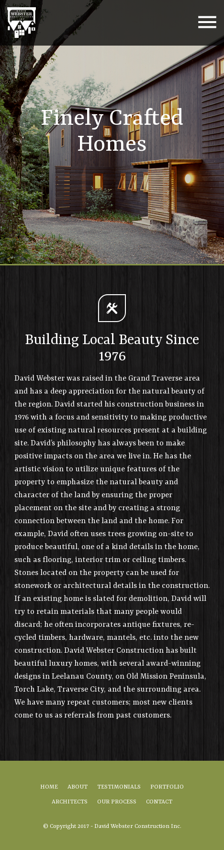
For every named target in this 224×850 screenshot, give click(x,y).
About (77, 787)
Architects (70, 802)
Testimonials (119, 787)
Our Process (116, 802)
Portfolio (167, 787)
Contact (159, 802)
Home (49, 787)
